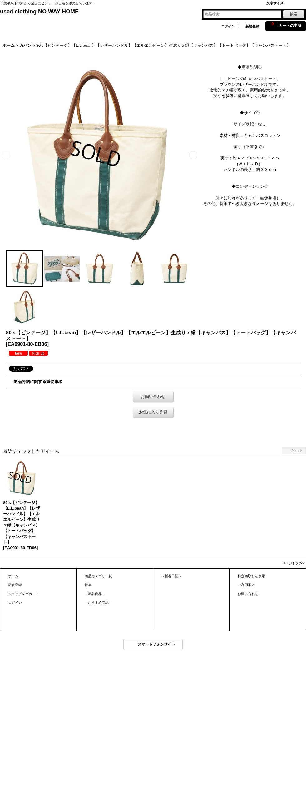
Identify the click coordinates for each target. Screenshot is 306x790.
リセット (296, 450)
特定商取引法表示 (251, 576)
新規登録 (252, 26)
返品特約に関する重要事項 (38, 381)
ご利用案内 (246, 585)
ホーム (13, 576)
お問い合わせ (153, 396)
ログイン (228, 26)
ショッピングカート (23, 594)
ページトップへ (293, 563)
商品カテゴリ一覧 (98, 576)
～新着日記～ (171, 576)
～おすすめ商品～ (98, 602)
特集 (88, 585)
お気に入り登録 (153, 412)
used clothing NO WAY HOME (39, 11)
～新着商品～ (95, 594)
